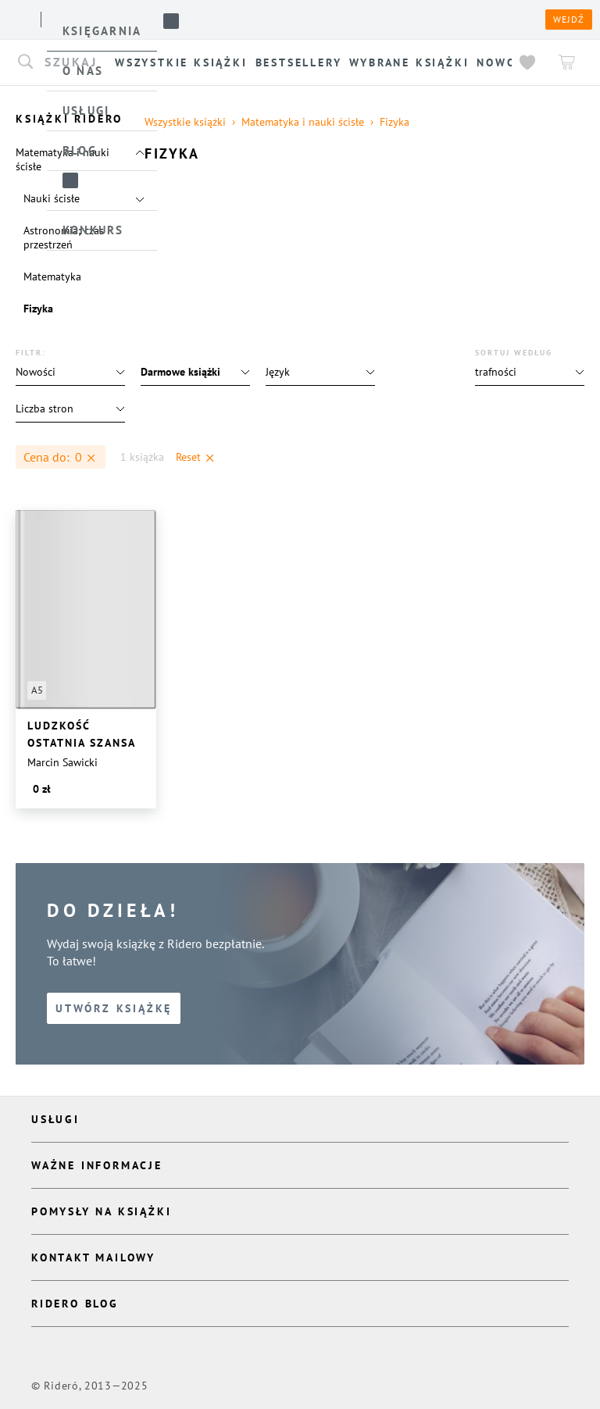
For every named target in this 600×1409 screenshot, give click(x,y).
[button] (529, 372)
